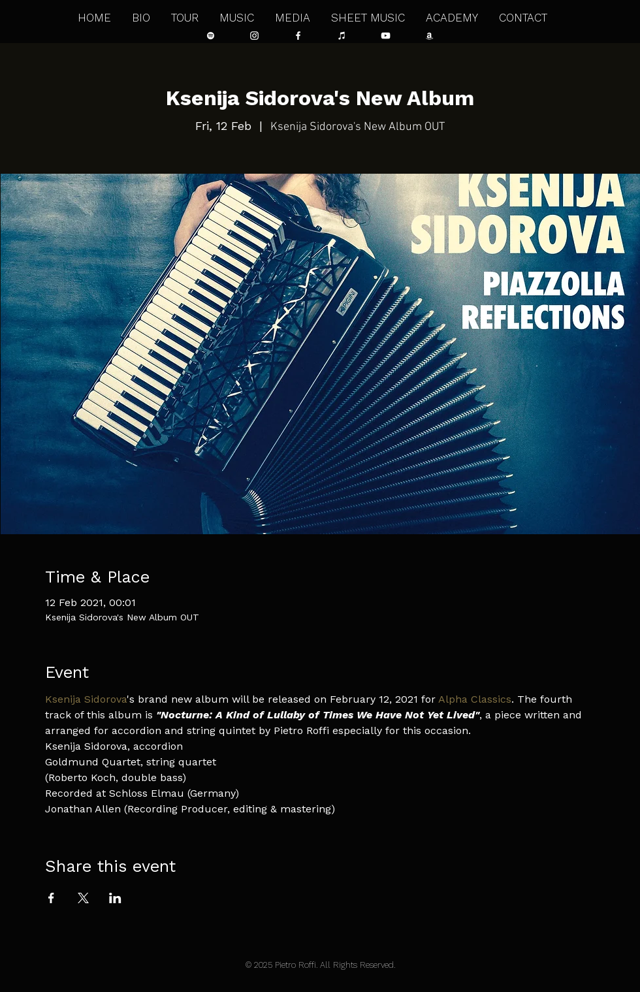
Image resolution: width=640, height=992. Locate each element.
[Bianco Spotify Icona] (210, 35)
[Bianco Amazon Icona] (429, 35)
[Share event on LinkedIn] (115, 898)
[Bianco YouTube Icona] (385, 35)
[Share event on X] (83, 898)
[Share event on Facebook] (51, 898)
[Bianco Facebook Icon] (298, 35)
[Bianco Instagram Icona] (254, 35)
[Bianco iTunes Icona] (341, 35)
